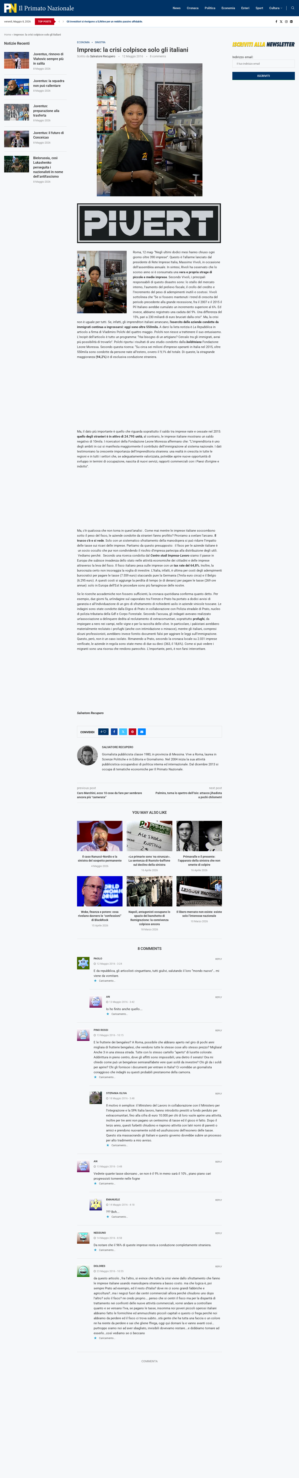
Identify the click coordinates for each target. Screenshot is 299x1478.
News (177, 8)
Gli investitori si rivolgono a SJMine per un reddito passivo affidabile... (105, 21)
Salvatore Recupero (102, 56)
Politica (210, 8)
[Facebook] (276, 21)
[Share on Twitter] (123, 731)
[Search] (293, 8)
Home (7, 34)
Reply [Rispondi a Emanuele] (218, 1200)
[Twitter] (281, 21)
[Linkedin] (291, 21)
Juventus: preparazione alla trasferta (46, 110)
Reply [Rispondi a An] (218, 997)
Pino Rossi (101, 1030)
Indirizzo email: (263, 61)
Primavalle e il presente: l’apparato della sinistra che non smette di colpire (199, 860)
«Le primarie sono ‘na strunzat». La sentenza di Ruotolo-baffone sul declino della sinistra (149, 860)
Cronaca (193, 8)
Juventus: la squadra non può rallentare (48, 83)
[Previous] (59, 21)
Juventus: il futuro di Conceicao (48, 135)
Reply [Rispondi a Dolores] (218, 1266)
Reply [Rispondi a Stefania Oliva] (218, 1094)
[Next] (63, 21)
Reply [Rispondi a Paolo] (218, 959)
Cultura (274, 8)
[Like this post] (104, 731)
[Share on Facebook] (114, 731)
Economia (228, 8)
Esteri (245, 8)
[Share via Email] (142, 731)
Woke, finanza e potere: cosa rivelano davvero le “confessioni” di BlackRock (99, 916)
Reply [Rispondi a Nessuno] (218, 1233)
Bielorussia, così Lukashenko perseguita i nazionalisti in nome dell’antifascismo (48, 167)
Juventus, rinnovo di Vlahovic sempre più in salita (48, 58)
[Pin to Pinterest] (132, 731)
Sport (259, 8)
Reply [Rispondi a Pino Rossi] (218, 1030)
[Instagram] (286, 21)
